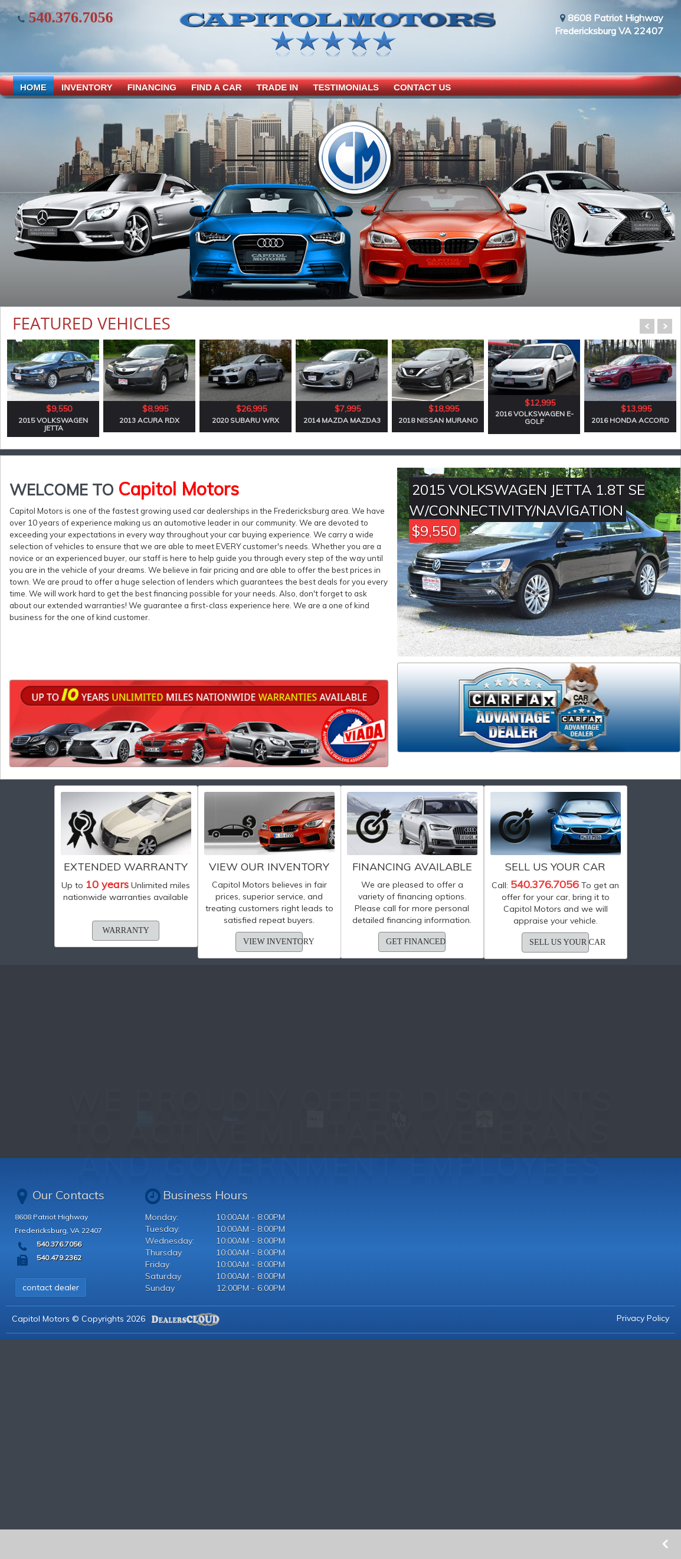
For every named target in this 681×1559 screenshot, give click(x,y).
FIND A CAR (216, 87)
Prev (647, 326)
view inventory (273, 941)
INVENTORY (87, 87)
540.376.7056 (69, 17)
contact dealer (50, 1287)
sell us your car (559, 942)
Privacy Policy (643, 1318)
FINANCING (151, 87)
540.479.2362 (58, 1257)
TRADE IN (278, 87)
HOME (33, 87)
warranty (126, 930)
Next (664, 326)
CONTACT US (422, 87)
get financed (416, 941)
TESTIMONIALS (346, 87)
